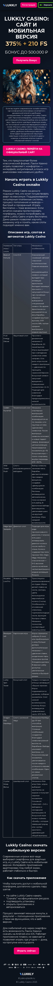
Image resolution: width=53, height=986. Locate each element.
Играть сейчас (26, 950)
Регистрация (28, 5)
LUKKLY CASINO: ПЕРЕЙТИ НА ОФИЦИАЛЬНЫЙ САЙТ (24, 151)
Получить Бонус (26, 60)
